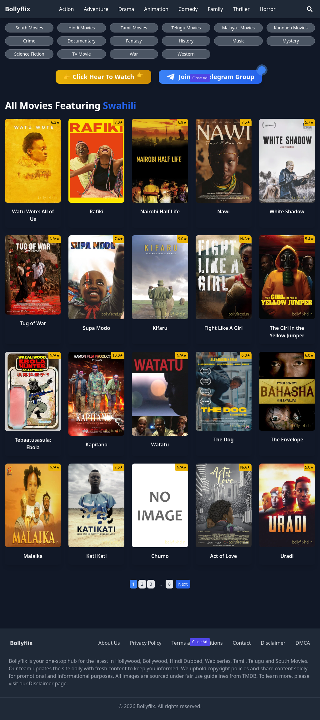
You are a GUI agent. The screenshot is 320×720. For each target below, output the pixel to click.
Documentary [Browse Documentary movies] (82, 41)
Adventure (96, 9)
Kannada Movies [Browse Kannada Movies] (291, 28)
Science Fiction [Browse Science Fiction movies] (29, 54)
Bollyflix (17, 9)
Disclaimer (273, 642)
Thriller (241, 9)
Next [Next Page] (183, 584)
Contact (242, 642)
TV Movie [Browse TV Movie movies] (81, 54)
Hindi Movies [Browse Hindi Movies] (81, 28)
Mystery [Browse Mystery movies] (290, 41)
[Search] (309, 9)
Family (215, 9)
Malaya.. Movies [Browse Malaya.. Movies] (238, 28)
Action (66, 9)
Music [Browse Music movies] (238, 41)
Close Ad (200, 78)
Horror (268, 9)
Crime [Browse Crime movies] (29, 41)
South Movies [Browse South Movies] (29, 28)
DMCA (302, 642)
